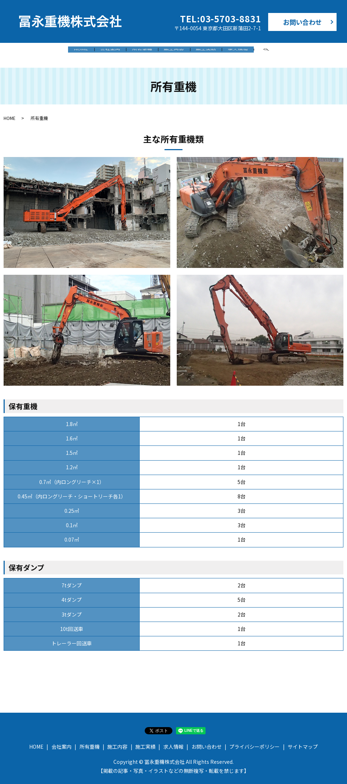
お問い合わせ (302, 22)
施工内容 (181, 51)
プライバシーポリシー (254, 740)
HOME (47, 51)
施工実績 (226, 51)
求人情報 (271, 51)
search (306, 52)
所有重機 (135, 51)
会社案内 (90, 51)
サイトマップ (303, 740)
